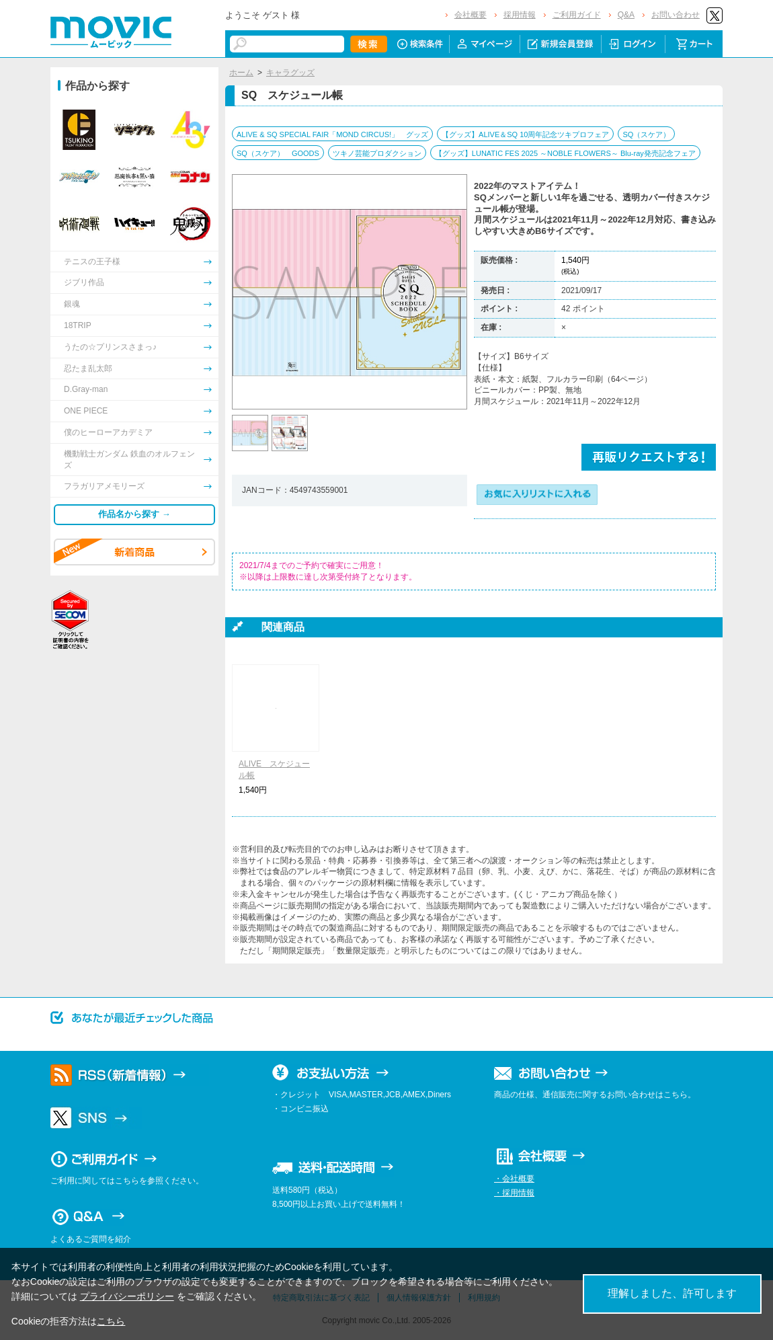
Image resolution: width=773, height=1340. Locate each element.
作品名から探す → (134, 514)
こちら (111, 1321)
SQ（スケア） (646, 134)
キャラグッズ (290, 72)
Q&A (626, 14)
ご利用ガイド (577, 14)
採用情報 (519, 14)
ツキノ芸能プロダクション (377, 153)
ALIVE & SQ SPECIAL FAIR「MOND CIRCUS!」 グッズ (332, 134)
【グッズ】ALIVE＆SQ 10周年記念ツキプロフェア (525, 134)
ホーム (241, 72)
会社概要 (470, 14)
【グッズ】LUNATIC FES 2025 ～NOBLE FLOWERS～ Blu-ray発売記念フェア (565, 153)
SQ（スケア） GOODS (278, 153)
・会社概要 (514, 1178)
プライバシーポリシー (127, 1296)
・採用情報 (514, 1192)
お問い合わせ (675, 14)
